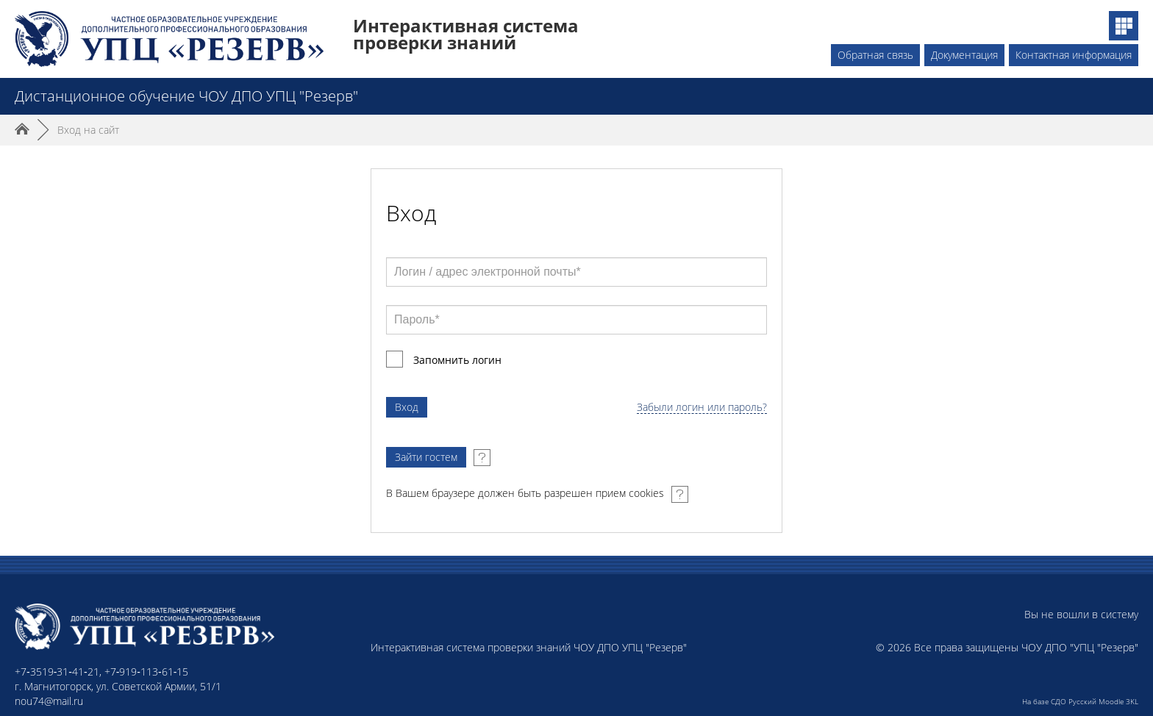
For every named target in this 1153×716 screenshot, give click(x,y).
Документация (964, 55)
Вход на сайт (88, 130)
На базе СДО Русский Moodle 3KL (1080, 701)
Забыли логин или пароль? (702, 407)
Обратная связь (875, 55)
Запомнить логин (457, 360)
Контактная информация (1073, 55)
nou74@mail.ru (49, 701)
